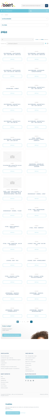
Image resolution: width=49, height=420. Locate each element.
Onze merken (4, 385)
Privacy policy (28, 363)
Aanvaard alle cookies (13, 412)
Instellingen (23, 412)
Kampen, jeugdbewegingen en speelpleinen (10, 368)
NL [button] (47, 10)
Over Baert (3, 384)
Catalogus (3, 378)
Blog (2, 376)
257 (28, 321)
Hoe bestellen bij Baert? (30, 357)
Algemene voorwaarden (30, 361)
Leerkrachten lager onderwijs (7, 357)
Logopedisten (4, 362)
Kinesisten (3, 364)
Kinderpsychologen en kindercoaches (9, 366)
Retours (27, 367)
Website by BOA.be (44, 394)
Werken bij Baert (4, 387)
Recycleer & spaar (4, 382)
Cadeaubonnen (28, 369)
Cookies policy (28, 365)
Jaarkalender (3, 380)
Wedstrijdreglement (29, 370)
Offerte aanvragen (29, 359)
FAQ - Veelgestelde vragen (31, 355)
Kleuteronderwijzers (5, 355)
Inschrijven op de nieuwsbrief (37, 377)
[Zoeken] (33, 5)
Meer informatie (8, 409)
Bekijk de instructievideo (11, 335)
